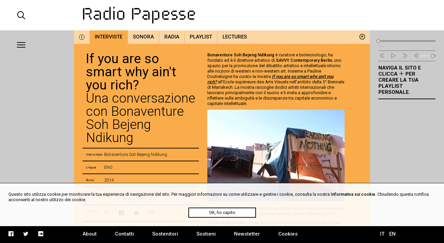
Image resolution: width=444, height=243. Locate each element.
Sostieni (206, 234)
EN (392, 234)
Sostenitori (165, 234)
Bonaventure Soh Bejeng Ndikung (240, 54)
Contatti (124, 234)
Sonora (143, 37)
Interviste (108, 37)
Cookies (288, 234)
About (90, 234)
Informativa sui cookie (353, 194)
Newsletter (247, 234)
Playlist (201, 37)
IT (382, 234)
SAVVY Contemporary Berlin (304, 60)
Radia (171, 37)
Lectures (235, 37)
